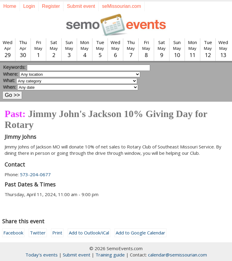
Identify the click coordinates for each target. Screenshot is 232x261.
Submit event (81, 6)
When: (9, 87)
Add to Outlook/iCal (89, 233)
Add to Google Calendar (140, 233)
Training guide (110, 255)
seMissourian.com (121, 6)
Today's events (41, 255)
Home (9, 6)
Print (57, 233)
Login (29, 6)
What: (9, 80)
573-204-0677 (35, 174)
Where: (10, 74)
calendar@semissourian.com (177, 255)
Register (51, 6)
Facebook (13, 233)
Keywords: (14, 67)
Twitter (38, 233)
